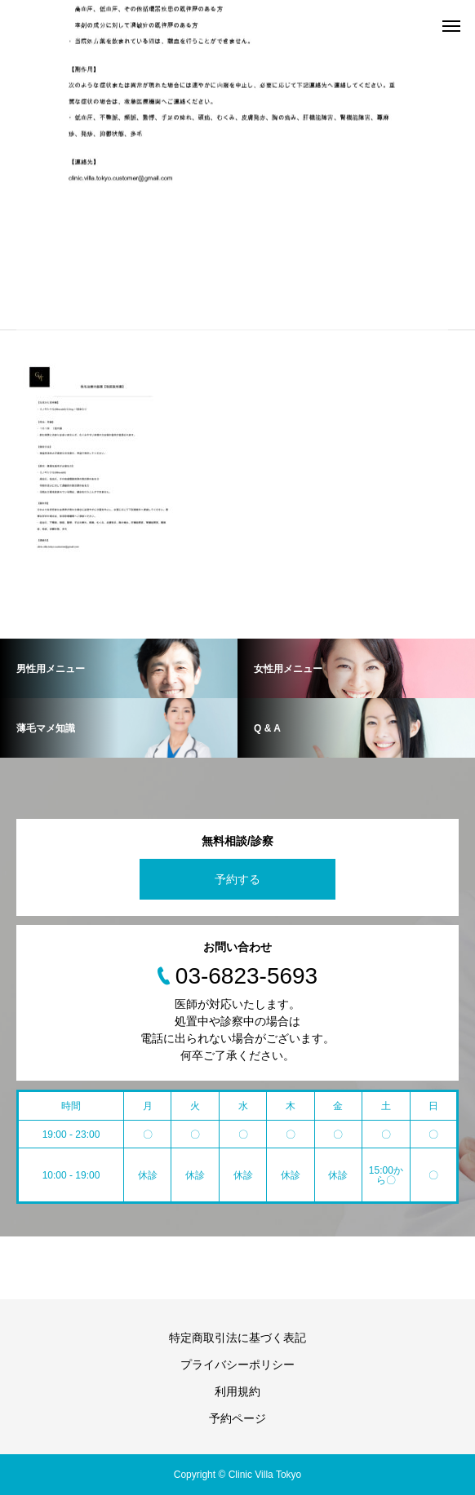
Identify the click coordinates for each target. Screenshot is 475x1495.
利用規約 (237, 1391)
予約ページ (237, 1418)
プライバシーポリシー (237, 1364)
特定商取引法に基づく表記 (237, 1337)
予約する (237, 879)
